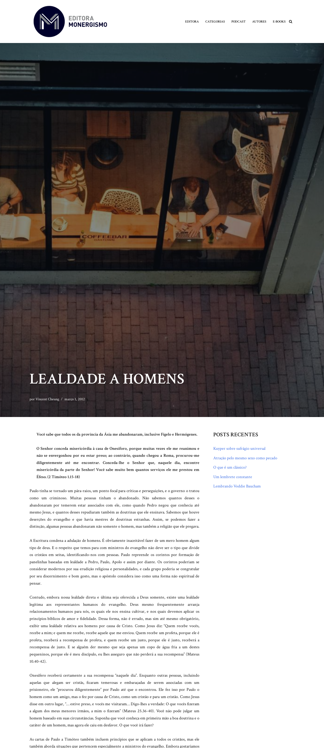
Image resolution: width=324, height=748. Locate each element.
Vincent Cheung (47, 399)
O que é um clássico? (230, 467)
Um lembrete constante (232, 477)
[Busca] (290, 21)
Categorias (215, 21)
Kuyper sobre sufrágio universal (239, 448)
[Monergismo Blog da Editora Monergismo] (70, 21)
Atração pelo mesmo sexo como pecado (245, 458)
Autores (259, 21)
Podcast (238, 21)
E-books (279, 21)
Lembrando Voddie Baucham (237, 486)
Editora (192, 21)
